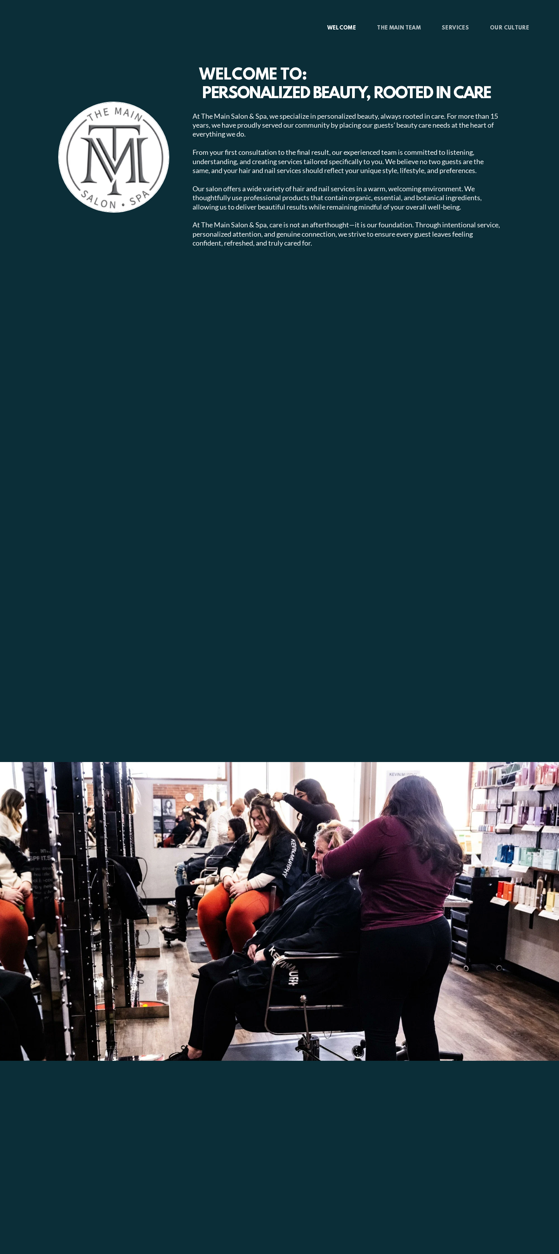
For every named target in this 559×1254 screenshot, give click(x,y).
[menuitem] (341, 28)
